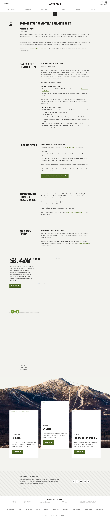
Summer (93, 9)
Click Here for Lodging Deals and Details (53, 176)
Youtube (81, 481)
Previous (13, 312)
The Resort (78, 9)
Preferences (99, 510)
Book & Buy (8, 3)
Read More (18, 452)
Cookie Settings (76, 510)
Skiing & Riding (11, 9)
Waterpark (28, 9)
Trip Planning (61, 9)
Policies (65, 510)
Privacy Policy (88, 510)
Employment (56, 510)
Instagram (73, 481)
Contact (46, 510)
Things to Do (44, 9)
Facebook (77, 481)
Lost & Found (10, 510)
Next (17, 312)
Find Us (38, 510)
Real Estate (29, 510)
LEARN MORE (14, 285)
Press (20, 510)
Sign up (24, 489)
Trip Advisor (84, 481)
